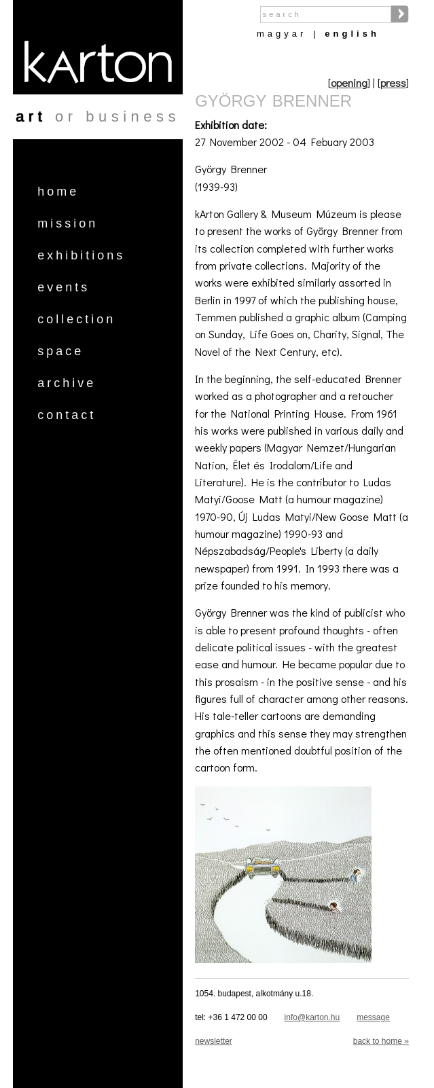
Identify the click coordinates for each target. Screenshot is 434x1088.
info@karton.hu (312, 1017)
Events (63, 287)
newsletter (213, 1041)
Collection (76, 319)
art (31, 116)
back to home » (381, 1041)
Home (58, 191)
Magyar (281, 34)
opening (349, 82)
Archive (66, 383)
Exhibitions (81, 255)
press (393, 82)
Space (60, 351)
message (373, 1017)
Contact (66, 415)
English (352, 34)
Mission (67, 223)
